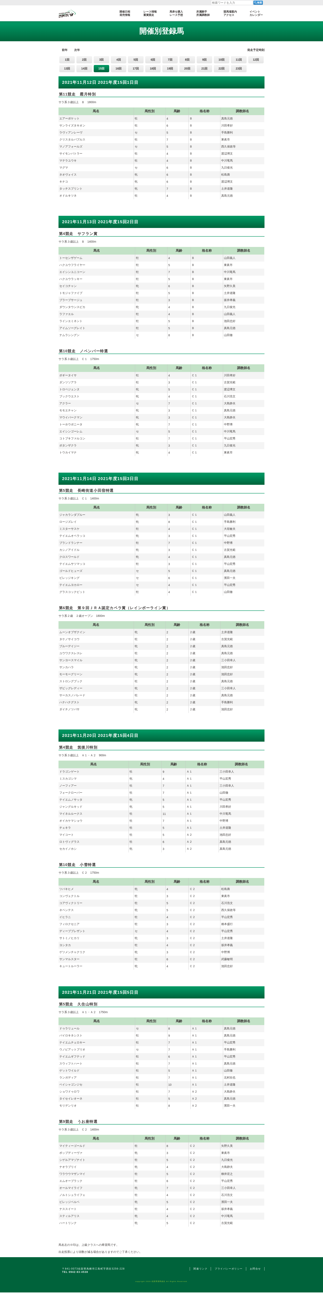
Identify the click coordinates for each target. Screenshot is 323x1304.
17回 (136, 68)
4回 (118, 59)
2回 (84, 59)
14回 (84, 68)
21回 (204, 68)
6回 (153, 59)
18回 (153, 68)
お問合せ (255, 1268)
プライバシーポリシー (229, 1268)
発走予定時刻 (255, 50)
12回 (256, 59)
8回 (187, 59)
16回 (119, 68)
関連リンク (200, 1268)
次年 (77, 50)
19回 (170, 68)
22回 (222, 68)
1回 (67, 59)
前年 (65, 50)
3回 (101, 59)
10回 (222, 59)
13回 (67, 68)
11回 (239, 59)
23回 (239, 68)
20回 (187, 68)
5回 (135, 59)
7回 (170, 59)
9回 (204, 59)
